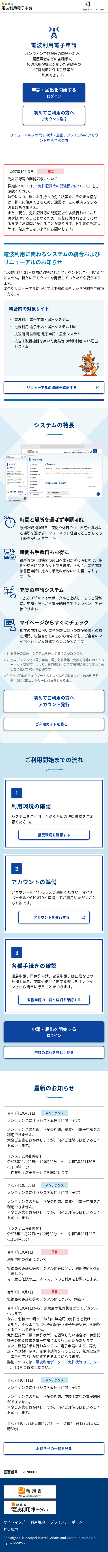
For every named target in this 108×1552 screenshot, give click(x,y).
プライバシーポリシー (68, 1522)
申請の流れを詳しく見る (54, 1052)
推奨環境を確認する (54, 834)
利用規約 (37, 1522)
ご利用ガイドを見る (51, 724)
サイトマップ (14, 1522)
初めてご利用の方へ (59, 115)
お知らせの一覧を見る (54, 1448)
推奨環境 (11, 1529)
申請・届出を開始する (58, 92)
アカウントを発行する (59, 917)
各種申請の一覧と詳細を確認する (54, 999)
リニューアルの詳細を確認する (63, 387)
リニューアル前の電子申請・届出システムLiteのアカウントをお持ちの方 (54, 137)
